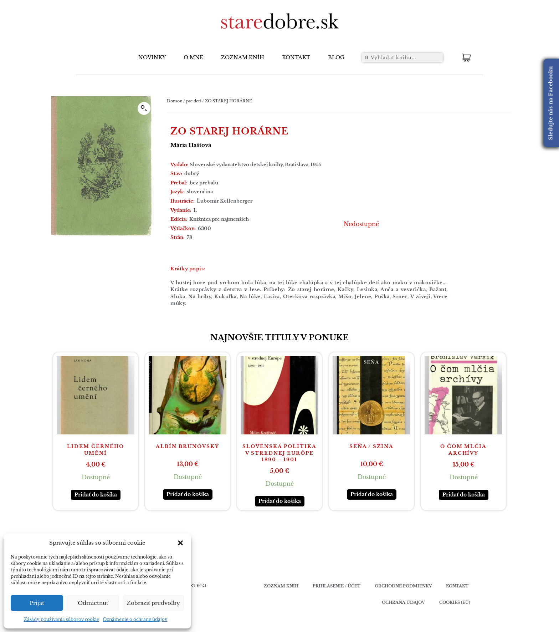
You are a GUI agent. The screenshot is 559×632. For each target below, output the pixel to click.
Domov (174, 100)
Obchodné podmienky (403, 585)
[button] (180, 542)
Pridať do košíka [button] (96, 494)
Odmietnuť (93, 603)
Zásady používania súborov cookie (61, 619)
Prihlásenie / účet (336, 585)
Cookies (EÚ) (454, 602)
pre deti (193, 100)
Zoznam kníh (281, 585)
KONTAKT (296, 57)
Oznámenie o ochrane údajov (135, 619)
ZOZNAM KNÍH (242, 57)
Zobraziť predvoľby (153, 603)
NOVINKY (152, 57)
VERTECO (195, 585)
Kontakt (457, 585)
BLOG (336, 57)
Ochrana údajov (403, 602)
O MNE (193, 57)
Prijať (37, 603)
